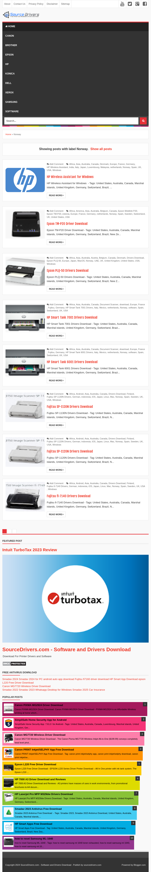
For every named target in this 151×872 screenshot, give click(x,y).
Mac (112, 397)
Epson (9, 54)
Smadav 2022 (10, 689)
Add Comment (56, 164)
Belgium (104, 211)
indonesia (86, 397)
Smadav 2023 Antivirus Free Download (38, 808)
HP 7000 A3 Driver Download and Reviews (40, 779)
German (76, 397)
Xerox (9, 92)
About (7, 4)
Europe (113, 164)
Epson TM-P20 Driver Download (70, 223)
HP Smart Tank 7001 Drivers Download (76, 317)
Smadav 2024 (10, 679)
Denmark (104, 164)
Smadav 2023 (27, 689)
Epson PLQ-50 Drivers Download (70, 270)
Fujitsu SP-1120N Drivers (59, 441)
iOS (93, 397)
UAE (96, 261)
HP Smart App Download (124, 679)
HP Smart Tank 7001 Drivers (79, 307)
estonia (65, 214)
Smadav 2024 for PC (31, 679)
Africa (72, 164)
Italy (77, 167)
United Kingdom (112, 261)
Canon (9, 35)
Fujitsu (51, 307)
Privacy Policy (36, 4)
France (121, 164)
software (132, 307)
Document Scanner (109, 304)
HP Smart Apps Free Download (33, 823)
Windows (56, 170)
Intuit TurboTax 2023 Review (29, 549)
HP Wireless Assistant (57, 167)
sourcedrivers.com (92, 865)
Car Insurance (97, 689)
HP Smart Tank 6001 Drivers (79, 352)
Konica (10, 73)
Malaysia (104, 167)
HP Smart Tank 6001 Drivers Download (76, 361)
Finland (130, 394)
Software (12, 111)
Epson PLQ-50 (54, 261)
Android (80, 394)
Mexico (102, 307)
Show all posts (101, 149)
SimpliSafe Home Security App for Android (40, 719)
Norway (126, 167)
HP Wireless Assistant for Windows (73, 176)
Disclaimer (52, 4)
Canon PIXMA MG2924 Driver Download (39, 705)
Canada (95, 164)
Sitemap (65, 4)
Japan (83, 167)
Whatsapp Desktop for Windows (53, 689)
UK (139, 167)
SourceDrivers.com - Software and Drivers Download (66, 649)
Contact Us (19, 4)
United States (57, 217)
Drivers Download (135, 258)
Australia (85, 164)
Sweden (129, 214)
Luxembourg (93, 167)
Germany (130, 164)
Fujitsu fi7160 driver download (92, 679)
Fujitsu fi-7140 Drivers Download (71, 495)
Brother (11, 45)
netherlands (116, 167)
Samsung (11, 102)
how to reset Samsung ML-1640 (34, 838)
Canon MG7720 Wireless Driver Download (26, 686)
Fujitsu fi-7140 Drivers (57, 486)
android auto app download (58, 679)
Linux (106, 397)
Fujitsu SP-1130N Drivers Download (73, 406)
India (71, 167)
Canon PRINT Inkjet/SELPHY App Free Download (44, 749)
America (80, 211)
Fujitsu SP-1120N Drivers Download (73, 451)
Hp (7, 64)
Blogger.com (140, 865)
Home (10, 26)
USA (49, 170)
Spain (134, 167)
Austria (94, 258)
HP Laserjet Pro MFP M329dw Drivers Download (44, 794)
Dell (8, 83)
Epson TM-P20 (54, 214)
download (124, 304)
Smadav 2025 (80, 689)
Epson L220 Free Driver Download (35, 764)
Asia (78, 164)
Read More (56, 195)
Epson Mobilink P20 (127, 211)
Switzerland (139, 214)
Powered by (127, 865)
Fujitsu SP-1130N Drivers (59, 397)
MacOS (81, 261)
